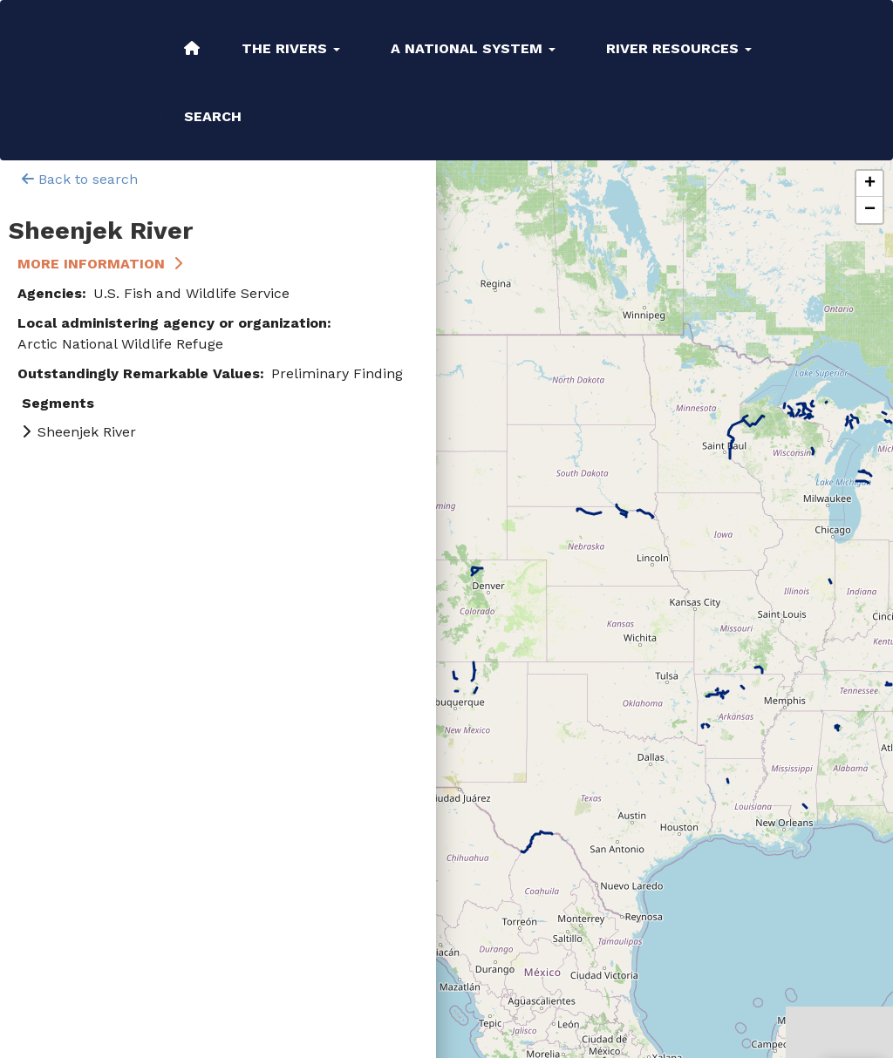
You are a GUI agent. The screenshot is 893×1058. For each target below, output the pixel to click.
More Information (91, 263)
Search (213, 116)
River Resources (679, 48)
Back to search (80, 179)
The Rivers (291, 48)
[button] (869, 184)
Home (191, 48)
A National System (473, 48)
